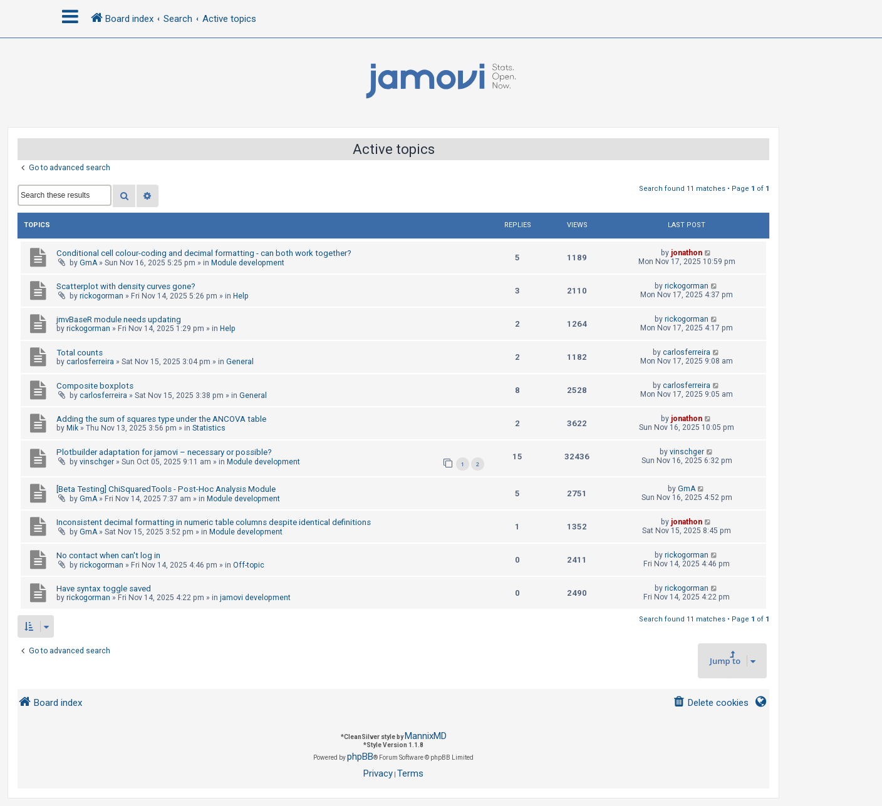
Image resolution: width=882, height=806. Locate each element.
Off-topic (248, 565)
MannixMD (426, 736)
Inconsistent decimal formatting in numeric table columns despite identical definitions (213, 522)
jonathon (686, 252)
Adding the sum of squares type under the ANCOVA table (161, 419)
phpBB (360, 756)
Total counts (79, 352)
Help (241, 296)
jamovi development (255, 597)
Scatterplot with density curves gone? (125, 286)
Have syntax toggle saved (103, 588)
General (240, 361)
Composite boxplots (94, 385)
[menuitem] (710, 703)
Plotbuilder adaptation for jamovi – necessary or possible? (164, 452)
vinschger (97, 461)
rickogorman (101, 296)
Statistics (209, 428)
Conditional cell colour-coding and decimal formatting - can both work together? (203, 253)
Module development (247, 262)
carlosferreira (90, 361)
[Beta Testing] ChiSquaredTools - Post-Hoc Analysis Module (166, 489)
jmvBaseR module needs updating (118, 319)
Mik (72, 428)
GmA (88, 262)
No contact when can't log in (108, 555)
